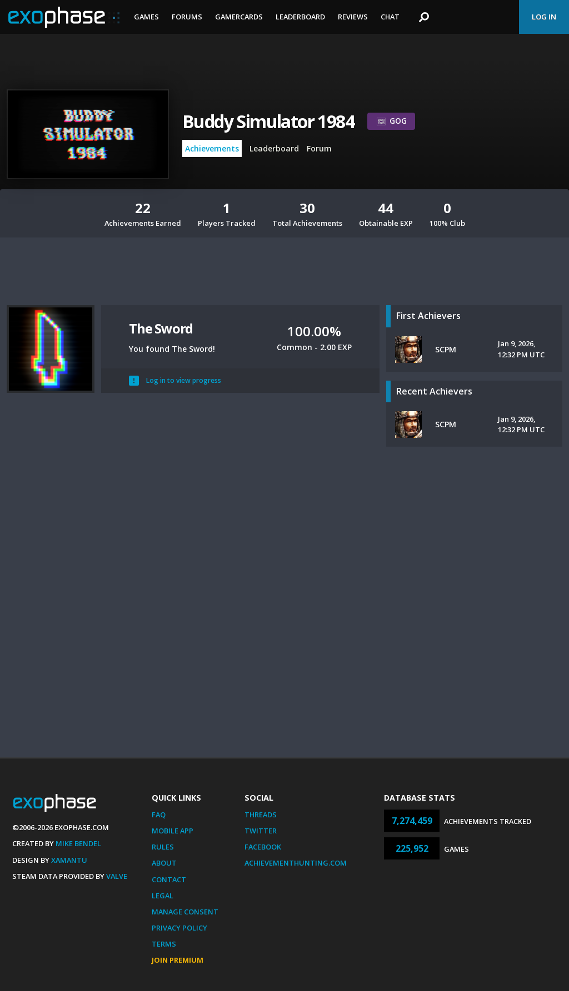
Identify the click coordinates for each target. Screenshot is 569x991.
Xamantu (69, 860)
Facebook (262, 847)
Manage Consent (185, 912)
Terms (164, 944)
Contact (169, 879)
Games (146, 17)
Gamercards (239, 17)
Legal (162, 896)
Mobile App (172, 831)
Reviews (353, 17)
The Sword (161, 328)
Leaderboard (300, 17)
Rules (163, 847)
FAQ (159, 815)
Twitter (260, 831)
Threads (260, 815)
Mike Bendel (78, 843)
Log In (544, 17)
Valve (116, 876)
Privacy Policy (179, 928)
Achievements (212, 148)
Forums (187, 17)
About (164, 863)
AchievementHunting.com (295, 863)
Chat (390, 17)
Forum (319, 148)
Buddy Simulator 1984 (268, 121)
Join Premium (177, 960)
